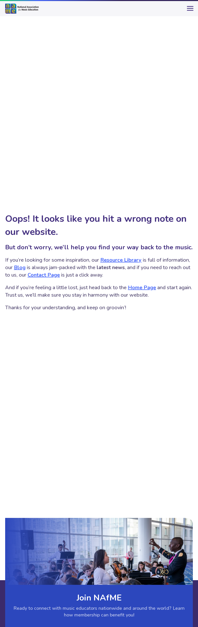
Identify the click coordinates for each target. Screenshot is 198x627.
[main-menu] (189, 10)
